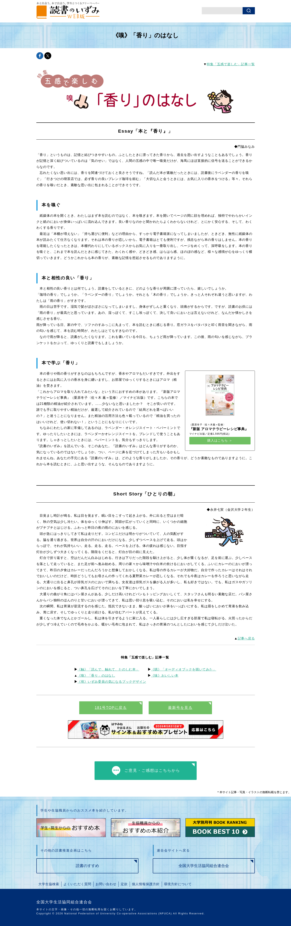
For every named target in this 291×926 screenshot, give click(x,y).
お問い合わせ (106, 884)
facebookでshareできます (39, 55)
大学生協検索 (48, 884)
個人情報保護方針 (146, 884)
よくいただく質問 (77, 884)
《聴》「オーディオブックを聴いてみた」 (183, 669)
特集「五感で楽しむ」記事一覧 (231, 64)
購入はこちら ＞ (219, 440)
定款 (124, 884)
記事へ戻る (246, 638)
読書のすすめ (87, 866)
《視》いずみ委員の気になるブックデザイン (111, 681)
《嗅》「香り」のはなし (96, 675)
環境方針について (178, 884)
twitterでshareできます (47, 55)
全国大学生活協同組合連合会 (203, 866)
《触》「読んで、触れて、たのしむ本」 (108, 669)
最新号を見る (180, 708)
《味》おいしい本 (164, 675)
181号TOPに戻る (111, 708)
